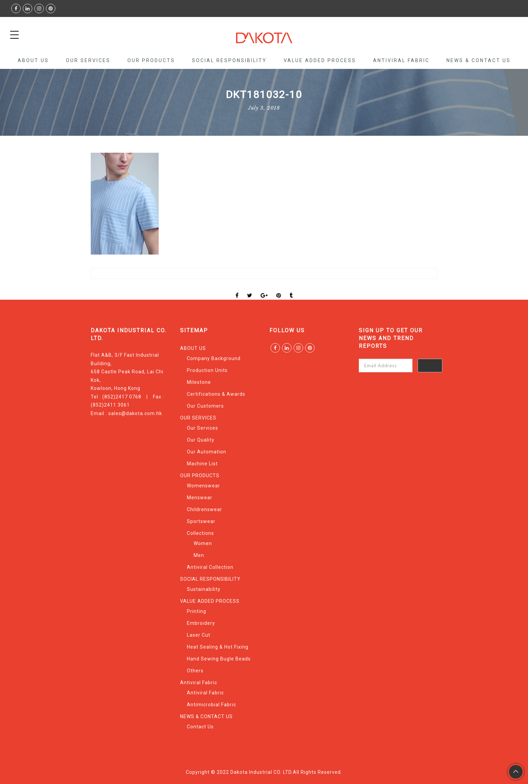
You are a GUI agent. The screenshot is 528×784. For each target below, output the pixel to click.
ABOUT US (33, 60)
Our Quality (200, 440)
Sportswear (201, 521)
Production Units (207, 370)
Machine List (202, 463)
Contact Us (200, 726)
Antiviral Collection (210, 567)
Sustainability (204, 589)
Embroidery (201, 623)
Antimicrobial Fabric (211, 704)
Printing (196, 611)
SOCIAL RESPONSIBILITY (229, 60)
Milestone (199, 382)
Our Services (202, 428)
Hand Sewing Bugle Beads (219, 658)
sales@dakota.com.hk (135, 413)
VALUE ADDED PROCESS (320, 60)
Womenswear (203, 485)
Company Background (214, 358)
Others (195, 670)
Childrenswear (204, 509)
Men (199, 555)
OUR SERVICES (88, 60)
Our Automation (206, 451)
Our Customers (205, 406)
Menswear (199, 497)
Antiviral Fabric (401, 60)
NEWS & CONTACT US (478, 60)
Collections (200, 533)
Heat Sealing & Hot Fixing (217, 647)
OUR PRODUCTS (151, 60)
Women (203, 543)
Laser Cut (198, 635)
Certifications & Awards (216, 394)
